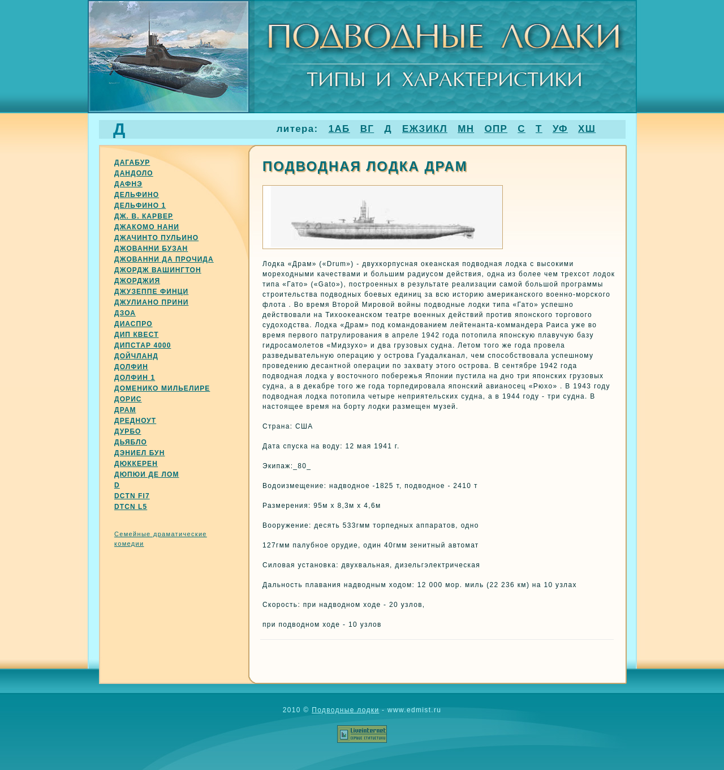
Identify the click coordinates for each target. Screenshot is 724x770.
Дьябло (130, 442)
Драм (125, 410)
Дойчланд (136, 356)
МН (466, 128)
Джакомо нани (146, 227)
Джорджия (137, 281)
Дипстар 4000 (142, 345)
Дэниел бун (139, 453)
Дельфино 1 (140, 205)
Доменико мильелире (162, 388)
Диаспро (133, 324)
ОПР (495, 128)
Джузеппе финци (151, 292)
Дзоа (125, 313)
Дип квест (136, 335)
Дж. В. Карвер (143, 216)
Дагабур (132, 162)
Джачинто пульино (156, 238)
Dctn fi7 (132, 496)
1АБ (339, 128)
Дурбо (127, 431)
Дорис (128, 399)
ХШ (587, 128)
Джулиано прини (151, 302)
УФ (560, 128)
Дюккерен (136, 464)
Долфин (131, 367)
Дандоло (133, 173)
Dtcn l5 (130, 507)
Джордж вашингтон (157, 270)
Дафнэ (128, 184)
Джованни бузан (151, 249)
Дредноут (135, 421)
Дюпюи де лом (146, 474)
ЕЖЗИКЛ (424, 128)
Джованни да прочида (164, 259)
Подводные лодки (345, 710)
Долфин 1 (134, 378)
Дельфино (136, 195)
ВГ (367, 128)
